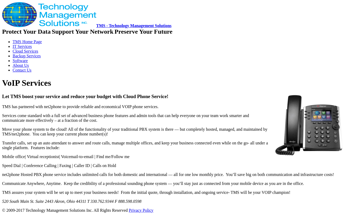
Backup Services (27, 56)
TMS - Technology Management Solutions (86, 25)
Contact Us (22, 70)
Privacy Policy (141, 210)
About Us (21, 65)
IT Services (22, 46)
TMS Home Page (27, 41)
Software (20, 60)
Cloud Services (25, 51)
